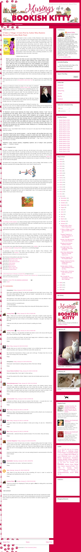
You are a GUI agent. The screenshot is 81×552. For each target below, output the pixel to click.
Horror (69, 456)
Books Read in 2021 (64, 122)
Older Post (49, 542)
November (63, 200)
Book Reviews (18, 24)
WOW (59, 470)
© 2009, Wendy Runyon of (8, 273)
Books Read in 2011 (64, 141)
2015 (60, 184)
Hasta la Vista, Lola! (25, 87)
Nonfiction (75, 459)
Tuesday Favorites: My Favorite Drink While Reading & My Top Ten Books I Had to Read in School (71, 408)
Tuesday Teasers (72, 468)
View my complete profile (64, 57)
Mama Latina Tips (13, 267)
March (62, 219)
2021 (60, 171)
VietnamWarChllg (71, 469)
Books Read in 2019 (64, 126)
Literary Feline (10, 313)
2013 (60, 189)
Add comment (7, 490)
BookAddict (10, 461)
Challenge (70, 451)
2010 (60, 196)
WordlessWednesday (63, 472)
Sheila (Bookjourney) (12, 383)
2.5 (60, 449)
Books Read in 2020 (64, 124)
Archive (76, 449)
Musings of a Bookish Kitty (19, 273)
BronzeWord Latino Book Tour (25, 80)
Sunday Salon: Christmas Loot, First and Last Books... (67, 273)
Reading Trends (74, 462)
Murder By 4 (12, 264)
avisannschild (10, 398)
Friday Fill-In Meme (70, 454)
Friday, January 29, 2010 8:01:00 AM (19, 346)
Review (61, 464)
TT (63, 468)
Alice (8, 470)
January (63, 223)
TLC (77, 466)
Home (28, 542)
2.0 (58, 449)
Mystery (70, 459)
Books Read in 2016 (64, 131)
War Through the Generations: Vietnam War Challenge (66, 278)
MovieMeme (75, 458)
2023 (60, 166)
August (63, 207)
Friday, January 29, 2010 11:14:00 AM (19, 420)
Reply (8, 308)
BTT (63, 451)
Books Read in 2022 (64, 120)
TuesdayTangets (61, 469)
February (63, 221)
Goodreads (60, 88)
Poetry (73, 460)
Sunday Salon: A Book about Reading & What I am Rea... (67, 267)
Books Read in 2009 (64, 145)
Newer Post (6, 542)
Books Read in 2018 (64, 128)
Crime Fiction (62, 453)
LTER (73, 456)
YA (60, 474)
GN (77, 454)
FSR (67, 452)
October (63, 202)
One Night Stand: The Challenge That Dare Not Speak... (66, 248)
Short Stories (61, 466)
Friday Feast (61, 454)
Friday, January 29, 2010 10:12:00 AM (27, 383)
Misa (8, 346)
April (62, 216)
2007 (60, 287)
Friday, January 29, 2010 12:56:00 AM (26, 313)
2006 (60, 289)
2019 (60, 175)
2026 (60, 159)
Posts (61, 108)
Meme (60, 458)
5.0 (73, 449)
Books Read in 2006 (64, 151)
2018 (60, 177)
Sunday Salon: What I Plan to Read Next (66, 226)
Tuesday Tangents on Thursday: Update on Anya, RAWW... (66, 236)
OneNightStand (61, 460)
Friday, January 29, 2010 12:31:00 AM (23, 290)
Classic (76, 451)
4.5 (70, 449)
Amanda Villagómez (12, 440)
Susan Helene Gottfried (13, 371)
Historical (64, 456)
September (64, 205)
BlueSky (60, 96)
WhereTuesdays (74, 470)
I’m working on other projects (10, 221)
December (63, 198)
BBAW (59, 451)
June (62, 212)
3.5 (65, 449)
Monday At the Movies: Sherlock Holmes (66, 244)
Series (76, 464)
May (62, 214)
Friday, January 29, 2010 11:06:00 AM (24, 398)
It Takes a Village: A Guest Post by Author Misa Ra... (67, 231)
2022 (60, 168)
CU (66, 451)
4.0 (68, 449)
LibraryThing (61, 90)
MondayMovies (67, 458)
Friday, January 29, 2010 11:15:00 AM (19, 431)
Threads (60, 93)
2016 (60, 182)
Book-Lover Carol (13, 260)
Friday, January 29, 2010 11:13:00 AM (19, 409)
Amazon (17, 252)
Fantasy (71, 453)
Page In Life (68, 460)
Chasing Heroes (18, 247)
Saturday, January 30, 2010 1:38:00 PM (23, 461)
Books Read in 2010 (64, 143)
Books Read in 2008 (64, 147)
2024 (60, 164)
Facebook (60, 99)
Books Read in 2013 (64, 137)
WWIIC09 (65, 471)
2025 (60, 161)
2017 (60, 180)
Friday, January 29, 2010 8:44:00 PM (27, 440)
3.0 (63, 449)
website (36, 246)
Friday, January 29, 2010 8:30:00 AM (22, 361)
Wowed (72, 472)
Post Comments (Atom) (30, 547)
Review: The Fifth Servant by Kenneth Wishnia (67, 240)
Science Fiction (69, 464)
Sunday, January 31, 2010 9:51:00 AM (26, 481)
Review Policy (8, 24)
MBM (77, 456)
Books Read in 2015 (64, 133)
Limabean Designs (62, 324)
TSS (59, 468)
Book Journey (12, 266)
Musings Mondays (63, 459)
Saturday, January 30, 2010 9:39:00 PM (19, 470)
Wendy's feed (34, 275)
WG (77, 469)
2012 (60, 191)
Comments (62, 111)
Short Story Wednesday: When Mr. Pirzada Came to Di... (66, 253)
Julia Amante (12, 263)
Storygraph (60, 85)
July (62, 209)
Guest (8, 281)
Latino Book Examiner (14, 261)
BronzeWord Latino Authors (15, 258)
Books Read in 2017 (64, 130)
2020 (60, 173)
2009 (60, 282)
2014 (60, 187)
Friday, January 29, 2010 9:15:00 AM (28, 371)
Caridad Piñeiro (12, 269)
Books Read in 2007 (64, 149)
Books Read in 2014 (64, 135)
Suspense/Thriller (70, 466)
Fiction (76, 453)
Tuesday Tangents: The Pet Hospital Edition (66, 258)
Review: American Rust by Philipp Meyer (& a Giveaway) (67, 262)
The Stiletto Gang (7, 247)
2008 (60, 285)
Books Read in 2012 (64, 139)
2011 (60, 194)
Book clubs (49, 156)
